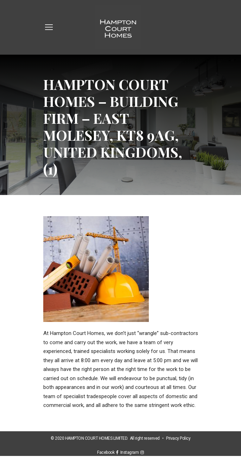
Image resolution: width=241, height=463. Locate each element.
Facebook (106, 452)
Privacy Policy (178, 438)
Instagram (130, 452)
